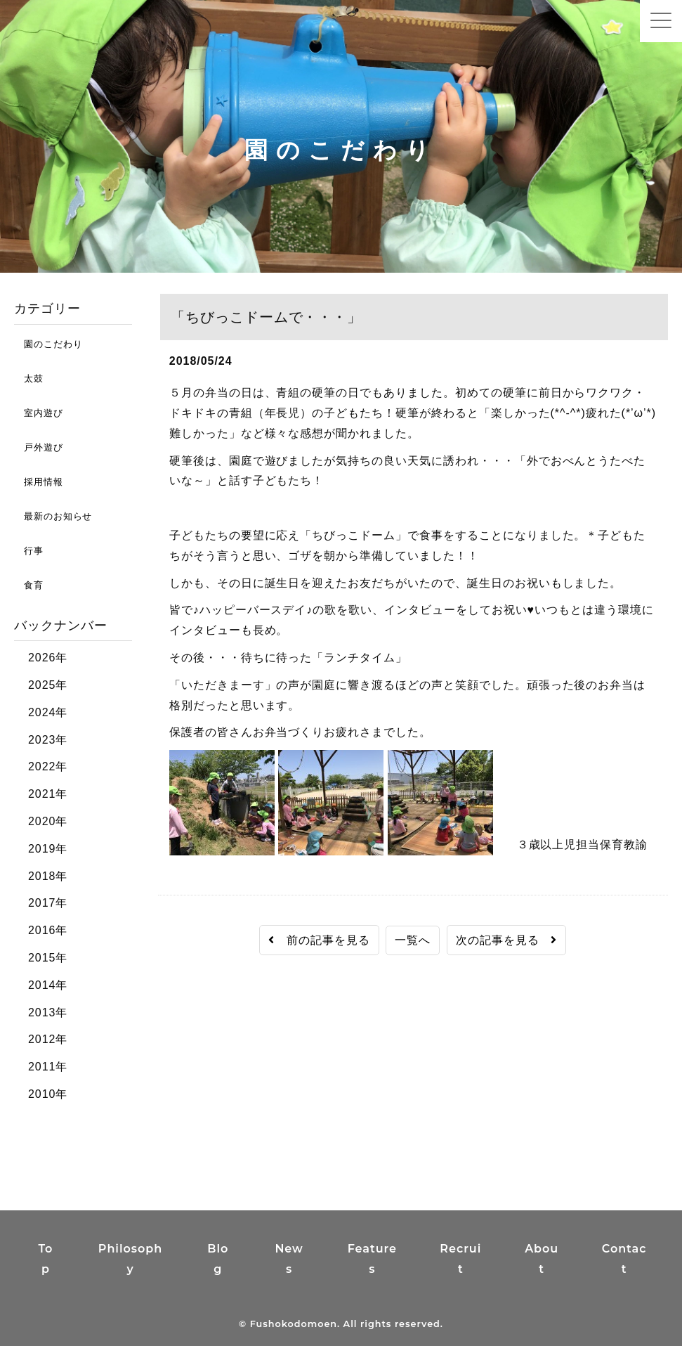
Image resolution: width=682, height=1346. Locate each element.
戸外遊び (38, 447)
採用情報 (38, 482)
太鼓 (29, 378)
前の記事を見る (319, 940)
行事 (29, 550)
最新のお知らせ (53, 516)
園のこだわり (48, 344)
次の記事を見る (507, 940)
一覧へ (413, 940)
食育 (29, 585)
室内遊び (38, 413)
